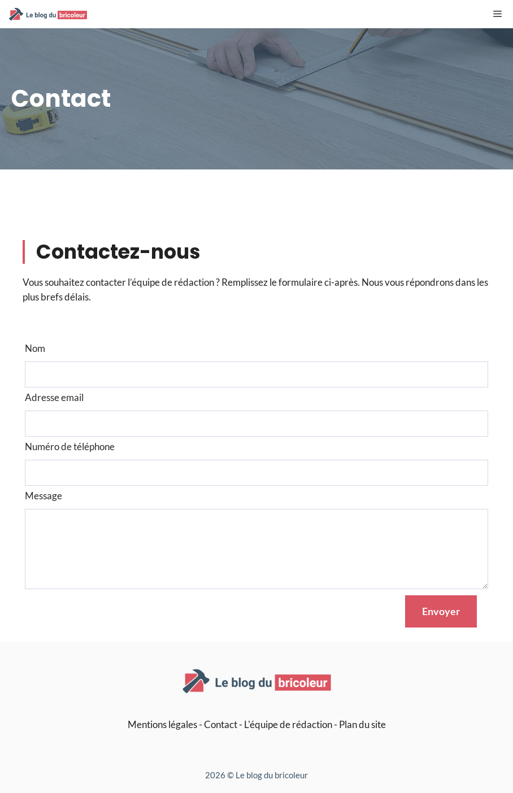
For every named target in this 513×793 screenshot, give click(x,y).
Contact (220, 724)
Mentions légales (162, 724)
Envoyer (441, 611)
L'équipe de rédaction (288, 724)
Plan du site (362, 724)
